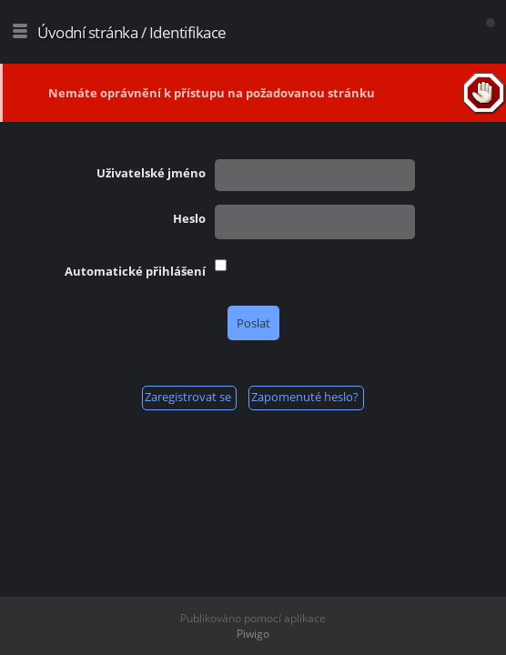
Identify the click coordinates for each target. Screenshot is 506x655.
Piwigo (253, 633)
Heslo (189, 218)
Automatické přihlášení (135, 271)
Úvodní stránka (87, 32)
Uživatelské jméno (151, 173)
